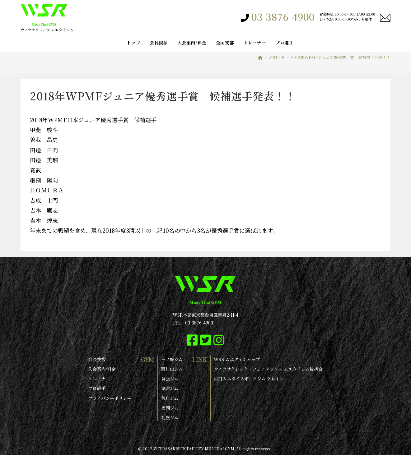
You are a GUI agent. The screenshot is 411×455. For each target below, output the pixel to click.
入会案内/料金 (102, 369)
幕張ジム (169, 378)
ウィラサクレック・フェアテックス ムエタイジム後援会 (268, 369)
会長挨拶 (96, 359)
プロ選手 (96, 388)
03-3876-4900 (283, 16)
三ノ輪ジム (172, 359)
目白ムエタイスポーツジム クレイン (249, 378)
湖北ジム (169, 388)
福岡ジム (169, 408)
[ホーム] (260, 57)
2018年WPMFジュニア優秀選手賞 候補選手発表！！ (340, 57)
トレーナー (99, 378)
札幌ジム (169, 417)
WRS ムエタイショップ (237, 359)
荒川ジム (169, 398)
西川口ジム (172, 369)
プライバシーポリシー (110, 398)
